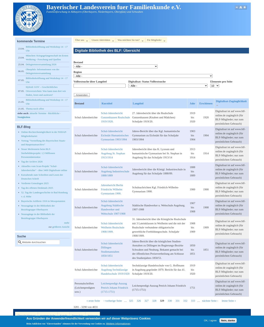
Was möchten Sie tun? (129, 41)
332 (185, 300)
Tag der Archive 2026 (32, 161)
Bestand (78, 62)
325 (131, 300)
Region (78, 72)
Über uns (81, 41)
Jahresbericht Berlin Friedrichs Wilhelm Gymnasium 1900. (112, 189)
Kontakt (63, 315)
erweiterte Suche (47, 315)
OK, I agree (210, 321)
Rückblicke (53, 113)
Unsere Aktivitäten (102, 41)
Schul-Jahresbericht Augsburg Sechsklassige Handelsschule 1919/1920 (115, 269)
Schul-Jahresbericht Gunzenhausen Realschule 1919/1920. (115, 117)
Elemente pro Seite (221, 81)
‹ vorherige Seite (113, 300)
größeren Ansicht (60, 226)
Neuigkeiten (23, 117)
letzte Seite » (229, 300)
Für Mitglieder (155, 41)
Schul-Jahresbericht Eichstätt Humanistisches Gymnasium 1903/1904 (115, 135)
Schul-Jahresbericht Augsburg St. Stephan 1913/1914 (113, 153)
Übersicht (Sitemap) (26, 315)
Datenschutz (77, 315)
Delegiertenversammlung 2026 (41, 64)
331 (177, 300)
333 (193, 300)
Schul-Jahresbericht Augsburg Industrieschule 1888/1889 (115, 171)
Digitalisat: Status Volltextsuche (147, 81)
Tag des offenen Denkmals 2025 (37, 187)
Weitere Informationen (118, 324)
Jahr (192, 103)
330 (170, 300)
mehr (66, 222)
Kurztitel (107, 103)
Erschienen (205, 103)
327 (146, 300)
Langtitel (138, 103)
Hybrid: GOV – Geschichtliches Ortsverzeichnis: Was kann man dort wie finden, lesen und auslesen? (46, 91)
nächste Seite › (210, 300)
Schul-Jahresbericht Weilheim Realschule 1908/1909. (112, 227)
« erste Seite (93, 300)
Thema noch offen (35, 108)
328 (154, 300)
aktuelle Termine (38, 113)
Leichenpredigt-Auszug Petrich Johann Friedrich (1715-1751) (114, 287)
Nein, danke (228, 321)
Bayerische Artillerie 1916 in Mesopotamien (43, 201)
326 (139, 300)
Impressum (93, 315)
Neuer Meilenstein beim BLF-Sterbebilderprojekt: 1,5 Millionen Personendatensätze (38, 153)
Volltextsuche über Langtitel (90, 81)
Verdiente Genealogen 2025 (35, 183)
